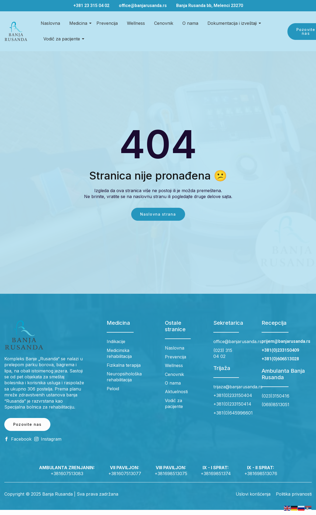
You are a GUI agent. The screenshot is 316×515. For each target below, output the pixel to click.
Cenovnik (163, 23)
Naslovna (50, 23)
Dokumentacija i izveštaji (233, 23)
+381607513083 (67, 473)
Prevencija (107, 23)
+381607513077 (124, 473)
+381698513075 (171, 473)
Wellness (136, 23)
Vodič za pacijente (62, 39)
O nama (190, 23)
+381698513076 (260, 473)
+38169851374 (216, 473)
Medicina (79, 23)
